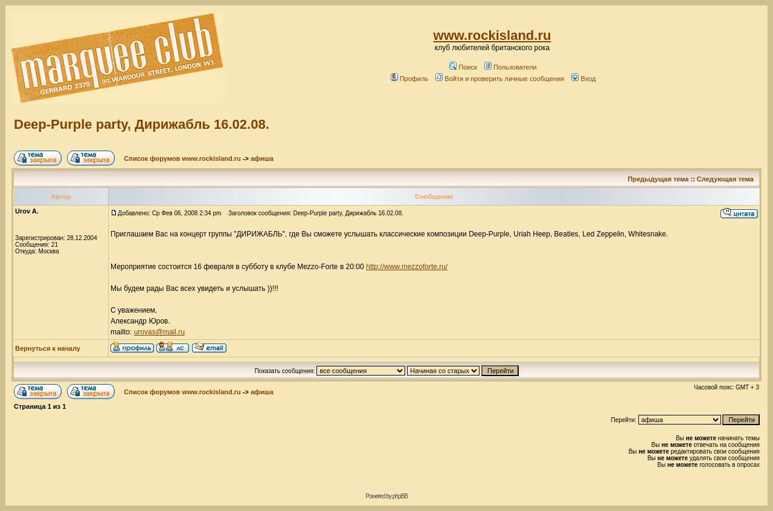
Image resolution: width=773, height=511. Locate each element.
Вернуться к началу (47, 348)
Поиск (462, 67)
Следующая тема (725, 179)
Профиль (410, 78)
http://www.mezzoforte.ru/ (406, 266)
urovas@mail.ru (159, 332)
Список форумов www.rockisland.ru (182, 158)
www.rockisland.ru (492, 35)
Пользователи (510, 67)
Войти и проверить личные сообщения (499, 78)
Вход (583, 78)
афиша (262, 158)
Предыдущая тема (658, 179)
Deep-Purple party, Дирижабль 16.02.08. (141, 124)
